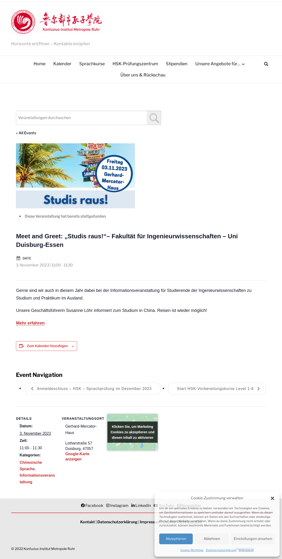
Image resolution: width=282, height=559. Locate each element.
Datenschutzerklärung (221, 550)
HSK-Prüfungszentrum (135, 63)
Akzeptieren (176, 539)
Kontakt (87, 522)
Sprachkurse (92, 63)
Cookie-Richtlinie (191, 550)
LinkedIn (143, 505)
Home (39, 63)
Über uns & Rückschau (142, 75)
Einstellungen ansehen (253, 539)
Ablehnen (212, 539)
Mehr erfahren (30, 323)
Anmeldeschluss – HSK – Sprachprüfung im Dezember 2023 (94, 389)
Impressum (246, 550)
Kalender (62, 63)
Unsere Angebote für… (217, 63)
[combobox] (88, 118)
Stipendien (177, 63)
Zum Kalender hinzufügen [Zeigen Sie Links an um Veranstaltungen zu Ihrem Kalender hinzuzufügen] (47, 346)
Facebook (94, 505)
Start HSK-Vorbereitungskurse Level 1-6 (216, 389)
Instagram (119, 505)
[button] (272, 498)
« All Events (26, 133)
